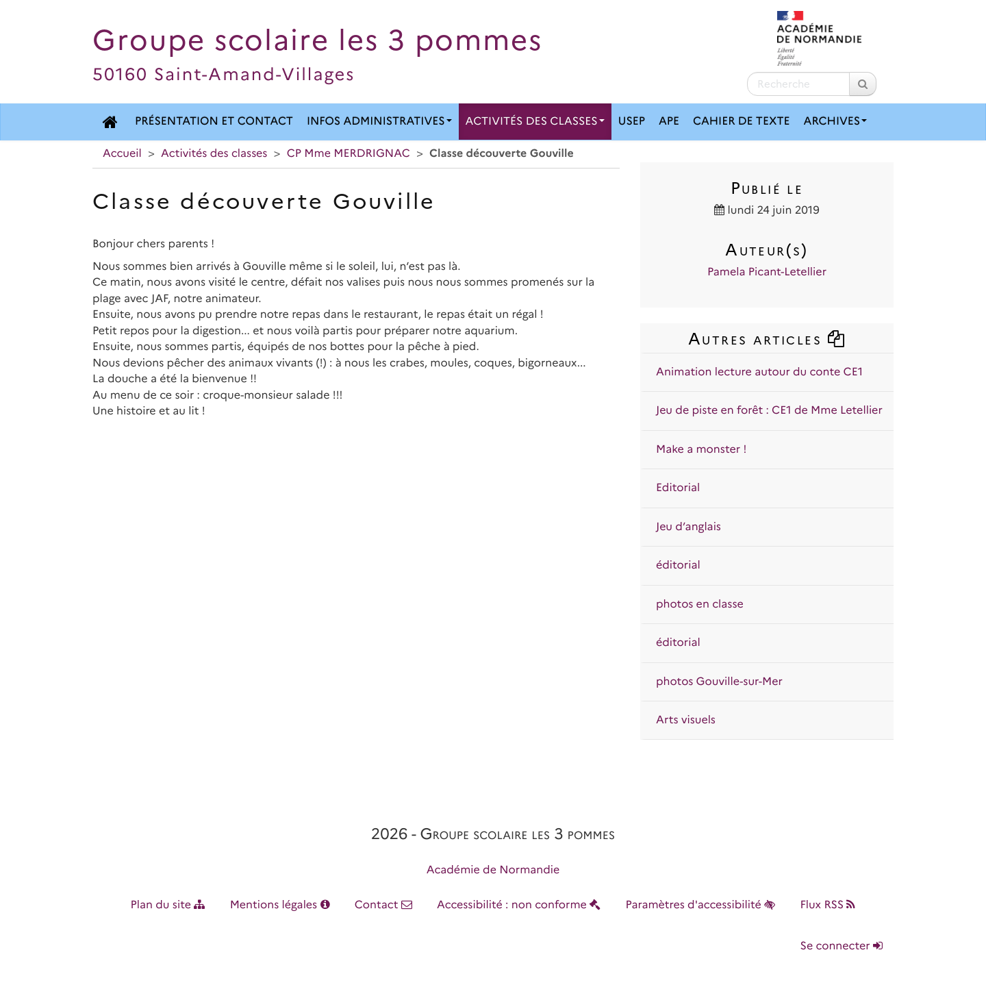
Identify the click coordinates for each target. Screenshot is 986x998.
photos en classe (700, 604)
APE (669, 121)
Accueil (122, 153)
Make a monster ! (701, 449)
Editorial (678, 488)
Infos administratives (379, 121)
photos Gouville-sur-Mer (719, 681)
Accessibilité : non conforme (519, 905)
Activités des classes (535, 121)
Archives (836, 121)
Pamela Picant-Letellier (766, 272)
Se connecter (841, 946)
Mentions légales (280, 905)
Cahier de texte (741, 121)
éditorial (678, 565)
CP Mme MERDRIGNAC (348, 153)
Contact (383, 905)
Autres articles (767, 339)
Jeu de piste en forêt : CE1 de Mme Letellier (769, 410)
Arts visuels (686, 720)
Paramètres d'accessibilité (701, 905)
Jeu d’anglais (688, 527)
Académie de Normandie (493, 870)
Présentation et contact (214, 121)
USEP (631, 121)
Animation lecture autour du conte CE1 (759, 372)
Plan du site (168, 905)
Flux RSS (827, 905)
